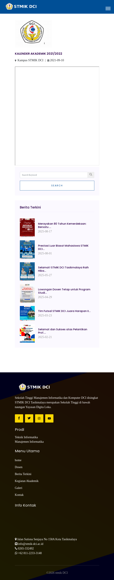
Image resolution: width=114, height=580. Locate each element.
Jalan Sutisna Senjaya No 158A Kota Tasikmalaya (47, 539)
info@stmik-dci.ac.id (30, 544)
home (18, 460)
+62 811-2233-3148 (30, 553)
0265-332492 (26, 548)
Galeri (18, 488)
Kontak (19, 494)
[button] (108, 8)
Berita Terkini (23, 474)
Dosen (19, 467)
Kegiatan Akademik (27, 481)
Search (57, 185)
